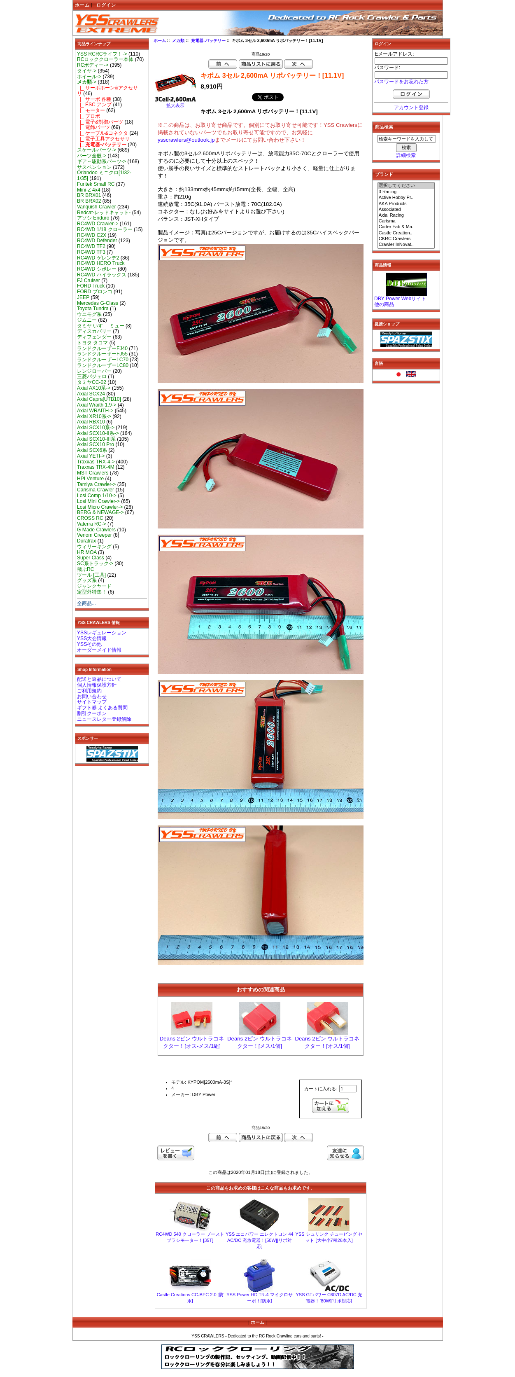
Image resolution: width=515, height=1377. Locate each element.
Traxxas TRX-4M (95, 467)
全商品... (86, 603)
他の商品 (384, 304)
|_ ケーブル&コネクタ (102, 133)
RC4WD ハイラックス (101, 275)
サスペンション (94, 167)
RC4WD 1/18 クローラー (105, 229)
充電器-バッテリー (208, 40)
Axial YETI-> (91, 456)
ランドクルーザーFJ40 (102, 348)
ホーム (82, 4)
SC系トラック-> (95, 563)
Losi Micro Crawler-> (100, 507)
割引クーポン (92, 713)
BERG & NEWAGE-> (100, 512)
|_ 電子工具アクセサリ (103, 139)
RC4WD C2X (91, 235)
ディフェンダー (94, 337)
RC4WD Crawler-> (97, 224)
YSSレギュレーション (101, 633)
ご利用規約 (89, 691)
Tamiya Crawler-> (96, 484)
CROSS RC (90, 518)
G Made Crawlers (96, 530)
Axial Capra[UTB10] (99, 399)
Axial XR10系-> (94, 416)
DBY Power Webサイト (400, 299)
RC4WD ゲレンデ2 (98, 258)
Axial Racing (406, 215)
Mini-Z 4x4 (88, 190)
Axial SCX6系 (92, 450)
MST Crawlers (92, 473)
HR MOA (87, 552)
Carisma (406, 221)
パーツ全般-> (91, 156)
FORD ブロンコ (94, 292)
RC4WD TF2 (91, 246)
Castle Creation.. (406, 233)
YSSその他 (89, 644)
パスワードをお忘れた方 (401, 81)
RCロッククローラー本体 (105, 59)
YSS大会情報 (92, 638)
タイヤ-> (86, 71)
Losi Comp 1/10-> (97, 495)
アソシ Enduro (93, 218)
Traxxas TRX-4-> (96, 462)
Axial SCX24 (91, 394)
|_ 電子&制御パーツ (100, 122)
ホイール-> (89, 76)
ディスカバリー (94, 331)
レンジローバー (94, 371)
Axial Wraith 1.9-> (97, 405)
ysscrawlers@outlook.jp (186, 140)
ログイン (106, 4)
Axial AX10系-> (94, 388)
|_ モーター (91, 110)
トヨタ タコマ (92, 343)
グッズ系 (87, 580)
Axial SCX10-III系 (96, 439)
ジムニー (87, 320)
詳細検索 (406, 155)
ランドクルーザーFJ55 (102, 354)
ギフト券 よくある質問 (102, 708)
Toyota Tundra (93, 308)
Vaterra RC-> (91, 524)
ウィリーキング (94, 546)
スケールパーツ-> (96, 150)
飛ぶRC (85, 569)
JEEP (83, 297)
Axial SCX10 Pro (95, 444)
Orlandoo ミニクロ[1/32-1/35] (104, 175)
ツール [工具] (91, 575)
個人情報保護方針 (97, 685)
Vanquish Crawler (96, 207)
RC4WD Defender (97, 240)
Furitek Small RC (95, 184)
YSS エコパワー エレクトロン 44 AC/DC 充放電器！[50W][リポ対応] (259, 1240)
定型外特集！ (92, 592)
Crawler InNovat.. (406, 245)
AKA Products (406, 204)
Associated (406, 210)
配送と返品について (99, 679)
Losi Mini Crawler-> (98, 501)
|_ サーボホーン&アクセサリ (107, 90)
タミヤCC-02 (91, 382)
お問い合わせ (92, 696)
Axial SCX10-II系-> (98, 433)
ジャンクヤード (94, 586)
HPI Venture (90, 479)
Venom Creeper (94, 535)
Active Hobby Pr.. (406, 198)
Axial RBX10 (91, 422)
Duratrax (86, 541)
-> (86, 82)
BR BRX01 (89, 195)
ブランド (384, 174)
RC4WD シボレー (97, 269)
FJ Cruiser (88, 280)
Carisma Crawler (95, 490)
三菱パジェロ (92, 376)
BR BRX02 (89, 201)
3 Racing (406, 192)
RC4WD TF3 (91, 252)
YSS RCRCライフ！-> (102, 54)
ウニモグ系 (89, 314)
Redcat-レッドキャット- (103, 212)
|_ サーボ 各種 (94, 99)
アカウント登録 (411, 107)
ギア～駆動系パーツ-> (101, 161)
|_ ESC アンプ (94, 105)
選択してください (406, 185)
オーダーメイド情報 (99, 650)
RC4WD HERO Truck (101, 263)
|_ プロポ (88, 116)
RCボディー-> (93, 65)
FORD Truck (91, 286)
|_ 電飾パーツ (93, 127)
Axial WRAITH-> (95, 411)
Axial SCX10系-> (95, 427)
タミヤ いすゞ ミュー (100, 326)
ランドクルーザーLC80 (102, 365)
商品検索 (384, 126)
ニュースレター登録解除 (104, 719)
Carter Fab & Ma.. (406, 227)
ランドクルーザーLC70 (102, 359)
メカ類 (178, 40)
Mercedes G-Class (97, 303)
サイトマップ (92, 702)
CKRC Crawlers (406, 239)
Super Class (90, 558)
